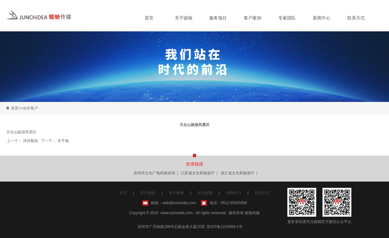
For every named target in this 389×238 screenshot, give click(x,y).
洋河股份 (30, 141)
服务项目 (218, 17)
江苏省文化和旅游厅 (198, 173)
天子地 (63, 141)
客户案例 (252, 17)
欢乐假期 (205, 193)
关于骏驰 (183, 17)
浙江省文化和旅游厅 (237, 173)
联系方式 (356, 17)
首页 (149, 17)
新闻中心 (321, 17)
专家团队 (287, 17)
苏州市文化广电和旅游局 (154, 173)
